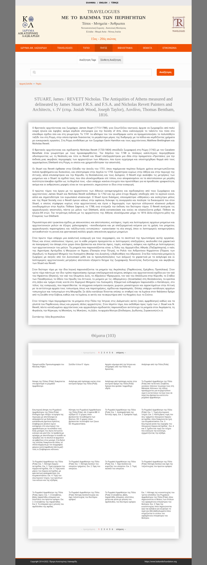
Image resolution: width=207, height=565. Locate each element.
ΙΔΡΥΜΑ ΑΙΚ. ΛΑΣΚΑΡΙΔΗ (34, 48)
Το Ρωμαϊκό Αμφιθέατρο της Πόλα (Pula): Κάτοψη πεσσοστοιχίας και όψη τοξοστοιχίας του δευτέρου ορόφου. (84, 496)
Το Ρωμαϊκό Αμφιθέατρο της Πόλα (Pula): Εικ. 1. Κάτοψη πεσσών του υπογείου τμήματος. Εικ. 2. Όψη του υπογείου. (84, 465)
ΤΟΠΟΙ (86, 48)
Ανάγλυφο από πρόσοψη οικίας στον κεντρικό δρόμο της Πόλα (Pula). (85, 382)
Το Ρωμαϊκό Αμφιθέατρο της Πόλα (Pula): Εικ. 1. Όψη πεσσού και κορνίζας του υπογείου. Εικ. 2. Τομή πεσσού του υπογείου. (121, 465)
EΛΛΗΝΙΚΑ (90, 3)
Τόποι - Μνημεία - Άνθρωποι (103, 23)
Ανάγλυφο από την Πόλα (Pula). (155, 364)
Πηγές (38, 84)
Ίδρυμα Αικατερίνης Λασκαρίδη (63, 561)
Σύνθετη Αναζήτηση (111, 60)
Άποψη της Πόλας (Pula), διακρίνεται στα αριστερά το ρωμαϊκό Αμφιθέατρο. (48, 383)
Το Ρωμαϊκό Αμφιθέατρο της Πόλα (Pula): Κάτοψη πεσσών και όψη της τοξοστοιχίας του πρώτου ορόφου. (157, 464)
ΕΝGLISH (103, 3)
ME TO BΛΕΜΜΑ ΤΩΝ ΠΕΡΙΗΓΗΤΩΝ (103, 17)
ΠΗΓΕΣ (103, 48)
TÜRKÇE (114, 3)
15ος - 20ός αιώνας (103, 39)
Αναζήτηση (165, 72)
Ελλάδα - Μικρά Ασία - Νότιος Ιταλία (103, 32)
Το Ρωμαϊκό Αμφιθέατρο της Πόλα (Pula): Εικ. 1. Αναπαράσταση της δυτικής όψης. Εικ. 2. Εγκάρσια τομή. (121, 412)
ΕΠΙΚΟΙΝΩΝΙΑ (169, 48)
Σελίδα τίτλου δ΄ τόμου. (79, 364)
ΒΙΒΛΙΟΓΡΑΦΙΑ (125, 48)
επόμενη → (121, 353)
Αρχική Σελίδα (25, 84)
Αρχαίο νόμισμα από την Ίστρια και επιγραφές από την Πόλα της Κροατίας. (120, 366)
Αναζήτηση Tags (87, 60)
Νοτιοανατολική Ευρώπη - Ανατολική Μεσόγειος (103, 28)
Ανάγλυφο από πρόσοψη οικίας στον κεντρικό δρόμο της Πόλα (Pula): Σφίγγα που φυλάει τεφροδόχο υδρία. (121, 384)
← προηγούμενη (88, 353)
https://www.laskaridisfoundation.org (161, 561)
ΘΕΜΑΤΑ (147, 48)
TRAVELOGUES (103, 11)
